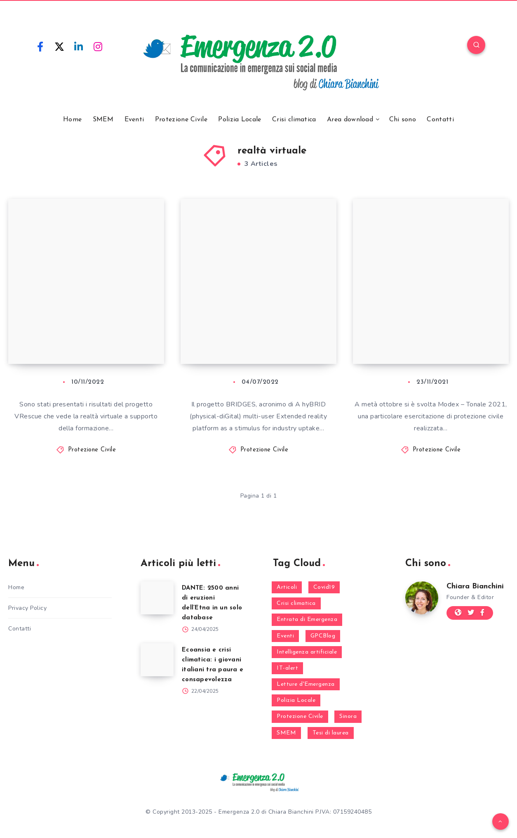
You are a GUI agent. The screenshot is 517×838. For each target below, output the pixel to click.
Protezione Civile (181, 119)
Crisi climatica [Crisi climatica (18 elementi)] (296, 603)
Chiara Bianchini (475, 586)
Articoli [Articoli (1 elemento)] (287, 587)
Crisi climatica (294, 119)
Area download (350, 119)
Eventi (134, 119)
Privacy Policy (27, 608)
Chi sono (402, 119)
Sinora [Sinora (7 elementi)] (348, 716)
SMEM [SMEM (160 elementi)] (286, 733)
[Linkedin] (79, 46)
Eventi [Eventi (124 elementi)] (285, 636)
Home (72, 119)
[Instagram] (98, 46)
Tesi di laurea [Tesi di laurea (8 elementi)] (331, 733)
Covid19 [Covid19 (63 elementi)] (324, 587)
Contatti (440, 119)
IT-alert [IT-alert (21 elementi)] (287, 668)
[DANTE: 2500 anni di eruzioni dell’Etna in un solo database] (157, 597)
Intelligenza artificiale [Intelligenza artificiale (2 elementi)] (307, 652)
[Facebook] (40, 46)
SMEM (103, 119)
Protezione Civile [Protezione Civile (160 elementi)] (300, 716)
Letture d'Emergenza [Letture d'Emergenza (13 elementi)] (306, 684)
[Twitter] (60, 46)
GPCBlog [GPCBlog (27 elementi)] (323, 636)
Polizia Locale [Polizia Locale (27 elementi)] (296, 700)
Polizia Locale (239, 119)
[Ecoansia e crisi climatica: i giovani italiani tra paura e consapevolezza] (157, 659)
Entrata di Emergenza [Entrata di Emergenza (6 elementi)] (307, 619)
